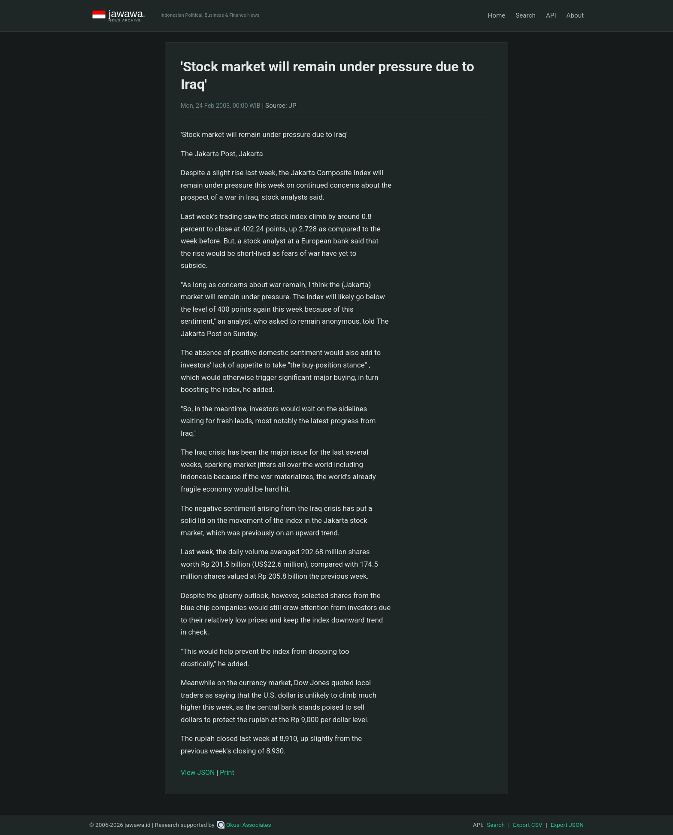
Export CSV (527, 824)
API (551, 15)
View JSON (198, 772)
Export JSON (567, 824)
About (575, 15)
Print (227, 772)
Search (525, 15)
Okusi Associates (244, 824)
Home (496, 15)
